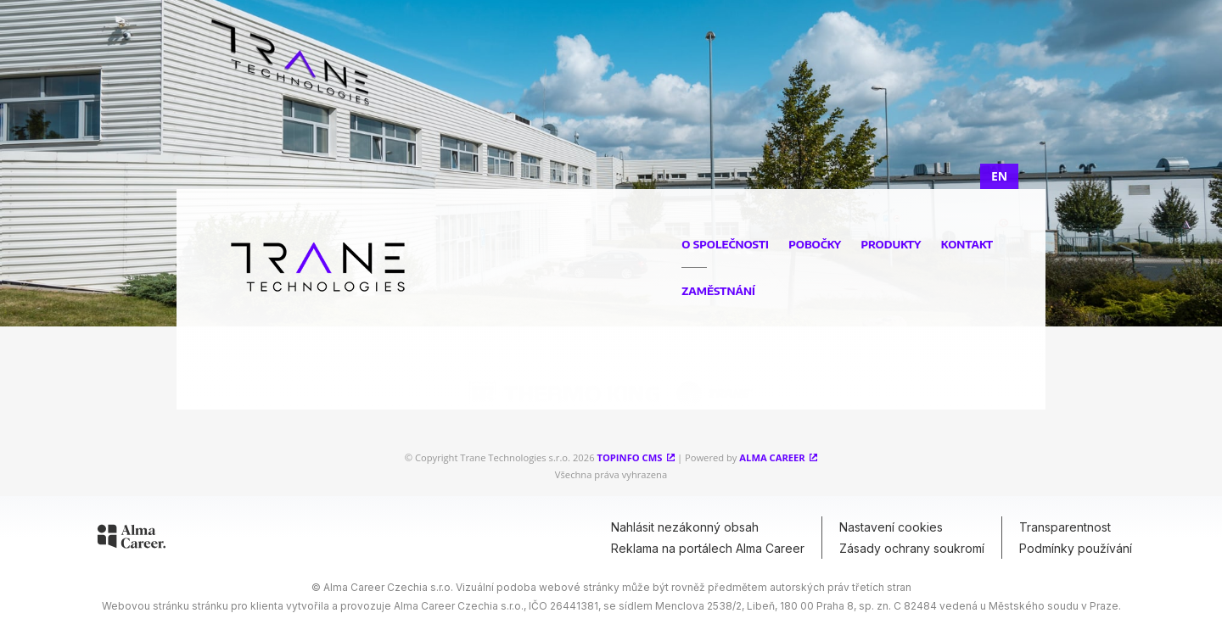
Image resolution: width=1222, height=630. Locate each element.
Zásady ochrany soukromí (911, 548)
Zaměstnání (718, 291)
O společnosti (725, 244)
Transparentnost (1065, 527)
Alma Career (771, 457)
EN (999, 176)
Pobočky (814, 244)
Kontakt (967, 244)
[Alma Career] (131, 539)
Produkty (890, 244)
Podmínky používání (1075, 548)
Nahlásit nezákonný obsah (685, 527)
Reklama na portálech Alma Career (707, 548)
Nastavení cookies (891, 527)
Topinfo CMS (629, 457)
